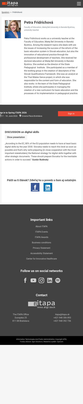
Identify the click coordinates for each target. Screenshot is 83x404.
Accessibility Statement (41, 253)
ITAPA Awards (41, 237)
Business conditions (41, 242)
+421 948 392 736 (62, 321)
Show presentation (16, 137)
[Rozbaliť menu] (79, 4)
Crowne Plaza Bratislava (32, 116)
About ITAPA (41, 226)
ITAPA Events (41, 232)
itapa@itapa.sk (62, 314)
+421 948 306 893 (62, 317)
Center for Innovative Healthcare (41, 258)
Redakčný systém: (50, 342)
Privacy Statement (41, 248)
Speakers (5, 12)
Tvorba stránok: (25, 342)
